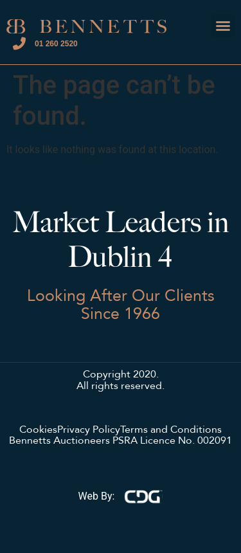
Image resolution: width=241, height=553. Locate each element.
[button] (223, 25)
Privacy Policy (88, 430)
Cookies (38, 430)
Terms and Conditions (171, 430)
